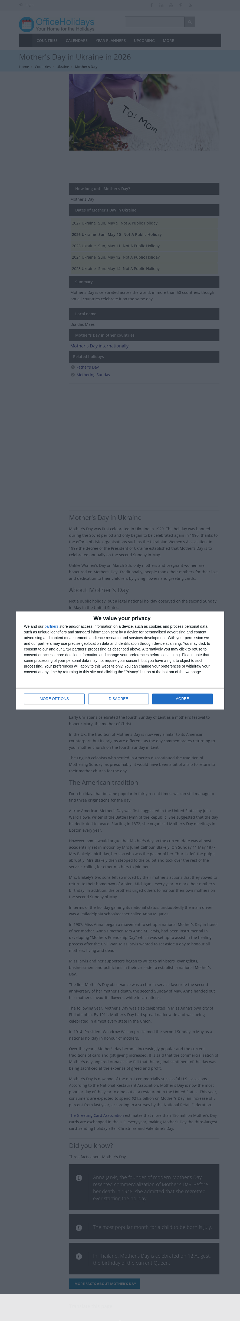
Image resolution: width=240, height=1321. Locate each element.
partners (51, 627)
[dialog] (120, 661)
